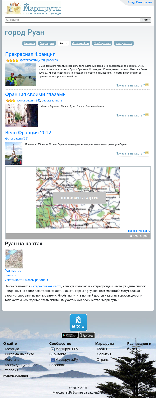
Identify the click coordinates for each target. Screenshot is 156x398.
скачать (10, 275)
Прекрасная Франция (30, 54)
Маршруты (47, 43)
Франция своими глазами (35, 94)
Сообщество (102, 43)
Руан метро (13, 271)
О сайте (10, 343)
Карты (102, 349)
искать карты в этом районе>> (27, 280)
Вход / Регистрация (139, 2)
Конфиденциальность (23, 365)
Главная (29, 43)
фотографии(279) (32, 60)
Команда (12, 349)
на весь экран (138, 236)
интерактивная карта (46, 286)
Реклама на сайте (19, 354)
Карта (63, 43)
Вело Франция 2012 (28, 132)
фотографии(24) (28, 100)
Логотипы (12, 359)
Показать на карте (129, 85)
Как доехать (124, 43)
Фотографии (80, 43)
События (104, 354)
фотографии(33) (16, 138)
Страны (103, 359)
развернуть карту (139, 230)
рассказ (52, 60)
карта (58, 100)
